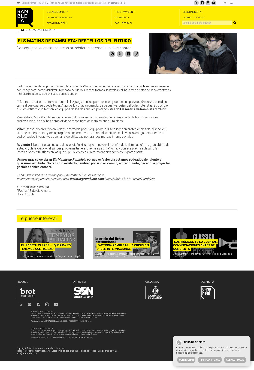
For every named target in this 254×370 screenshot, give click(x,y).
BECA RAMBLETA (56, 23)
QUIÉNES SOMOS (56, 11)
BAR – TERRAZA (123, 23)
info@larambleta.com (27, 362)
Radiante (140, 95)
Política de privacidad (68, 360)
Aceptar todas (235, 360)
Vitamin (87, 95)
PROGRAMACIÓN (124, 11)
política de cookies (193, 352)
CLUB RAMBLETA (192, 11)
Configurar (186, 360)
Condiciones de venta (107, 360)
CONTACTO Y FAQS (193, 17)
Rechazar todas (210, 360)
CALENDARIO (122, 17)
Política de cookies (88, 360)
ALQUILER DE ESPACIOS (59, 17)
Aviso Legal (51, 360)
